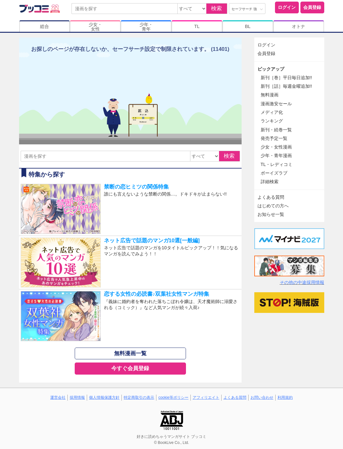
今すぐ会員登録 (130, 368)
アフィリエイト (206, 397)
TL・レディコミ (277, 164)
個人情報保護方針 (104, 397)
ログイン (287, 7)
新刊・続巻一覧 (276, 129)
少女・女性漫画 (276, 146)
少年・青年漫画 (276, 155)
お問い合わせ (261, 397)
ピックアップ (270, 69)
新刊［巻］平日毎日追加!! (286, 77)
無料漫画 (269, 94)
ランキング (272, 120)
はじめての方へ (273, 205)
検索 (216, 8)
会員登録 (312, 7)
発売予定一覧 (274, 138)
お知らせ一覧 (270, 214)
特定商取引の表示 (139, 397)
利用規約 (285, 397)
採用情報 (77, 397)
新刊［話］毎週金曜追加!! (286, 86)
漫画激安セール (276, 103)
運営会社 (57, 397)
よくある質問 (270, 197)
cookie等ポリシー (173, 397)
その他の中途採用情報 (302, 282)
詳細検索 (269, 181)
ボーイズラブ (274, 173)
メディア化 (272, 112)
